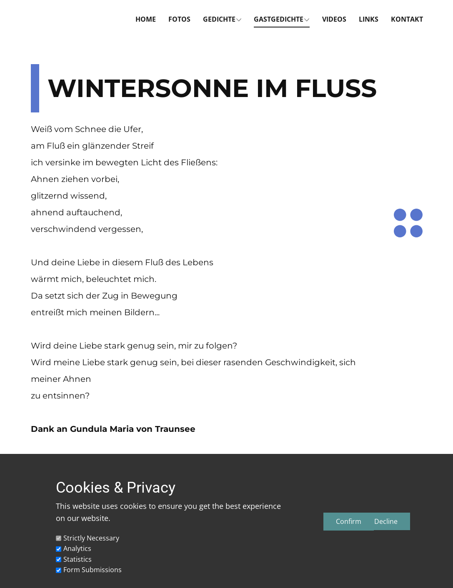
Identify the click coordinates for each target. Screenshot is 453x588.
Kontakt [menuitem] (407, 19)
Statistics (77, 559)
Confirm (348, 521)
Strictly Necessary (91, 538)
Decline (386, 521)
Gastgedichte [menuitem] (278, 19)
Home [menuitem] (145, 19)
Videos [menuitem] (334, 19)
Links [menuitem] (368, 19)
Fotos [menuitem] (179, 19)
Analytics (77, 548)
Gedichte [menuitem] (219, 19)
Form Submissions (92, 569)
